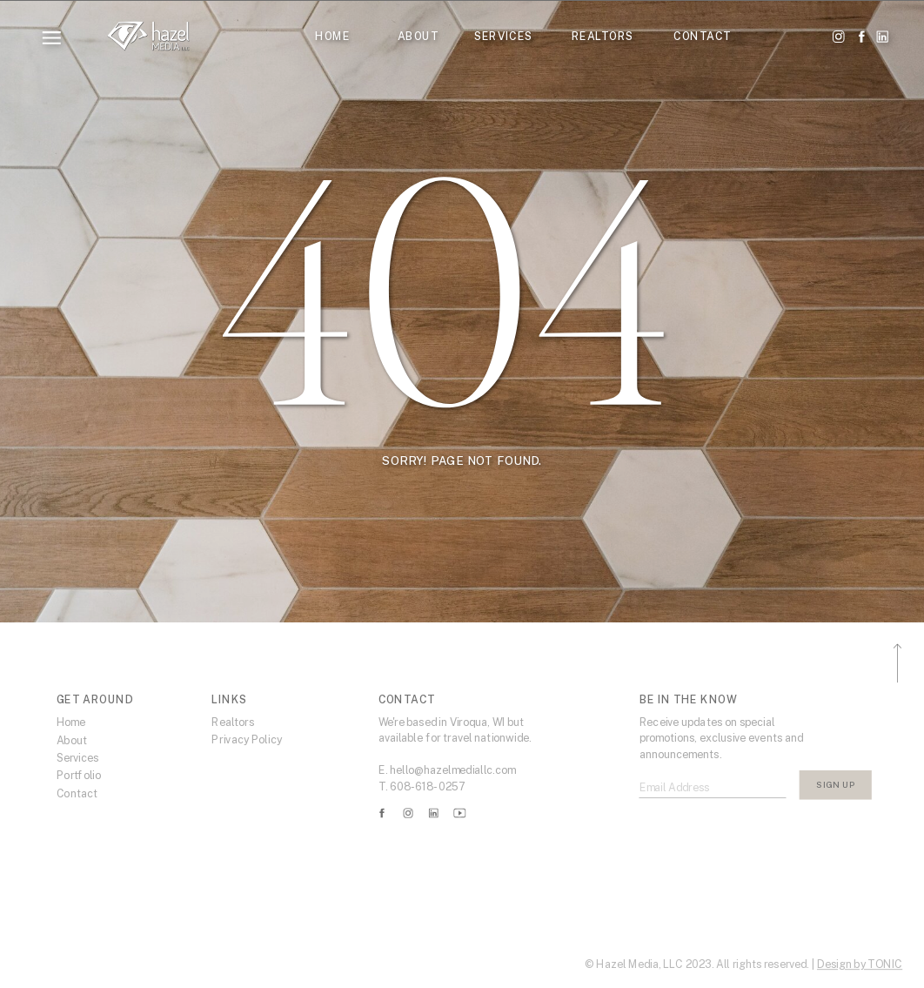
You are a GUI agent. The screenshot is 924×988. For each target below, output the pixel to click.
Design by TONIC (859, 964)
